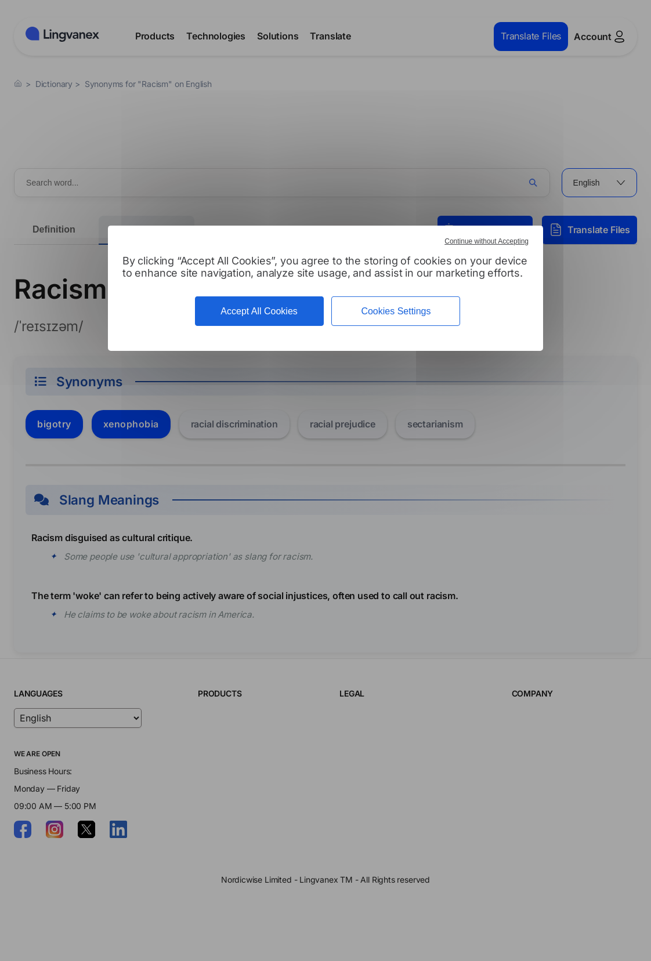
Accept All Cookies (259, 311)
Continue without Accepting (486, 241)
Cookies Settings (396, 311)
